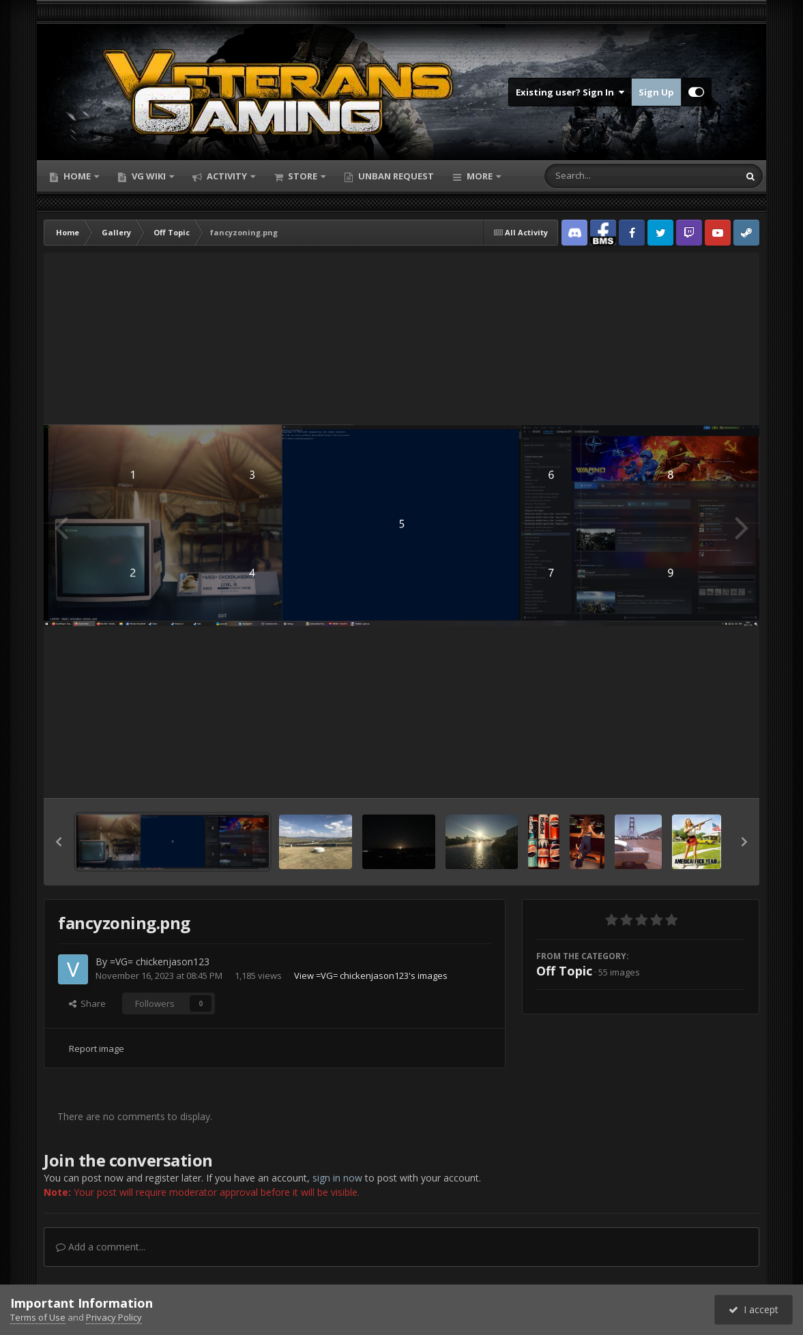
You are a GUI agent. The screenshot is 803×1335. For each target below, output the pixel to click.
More (480, 176)
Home (77, 176)
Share (87, 1003)
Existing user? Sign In (570, 92)
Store (302, 176)
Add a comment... (100, 1246)
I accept (753, 1309)
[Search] (605, 176)
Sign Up (656, 92)
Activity (227, 176)
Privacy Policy (114, 1317)
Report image (96, 1048)
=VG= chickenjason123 (159, 961)
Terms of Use (37, 1317)
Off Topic (564, 971)
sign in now (337, 1177)
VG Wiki (149, 176)
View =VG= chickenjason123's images (371, 975)
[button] (59, 842)
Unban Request (395, 176)
